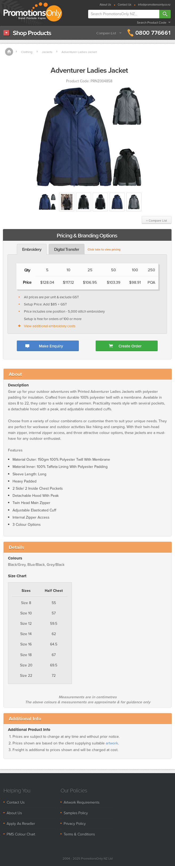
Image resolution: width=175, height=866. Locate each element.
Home (9, 52)
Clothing (26, 52)
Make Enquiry (51, 346)
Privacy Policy (75, 823)
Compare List (106, 33)
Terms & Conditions (79, 834)
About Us (105, 4)
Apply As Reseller (21, 823)
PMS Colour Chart (21, 834)
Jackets (47, 52)
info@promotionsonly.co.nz (154, 4)
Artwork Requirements (81, 802)
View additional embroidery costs (49, 326)
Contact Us (124, 4)
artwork (112, 748)
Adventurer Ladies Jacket (79, 52)
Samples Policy (76, 813)
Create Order (130, 346)
